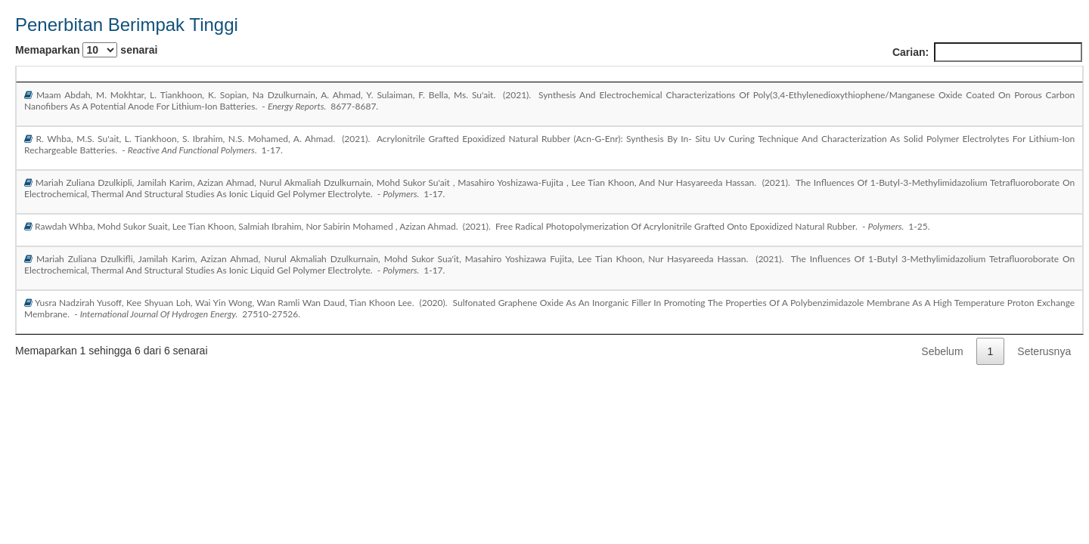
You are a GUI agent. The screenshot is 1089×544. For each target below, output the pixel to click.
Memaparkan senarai (86, 49)
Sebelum (942, 351)
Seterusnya (1044, 351)
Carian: (987, 52)
